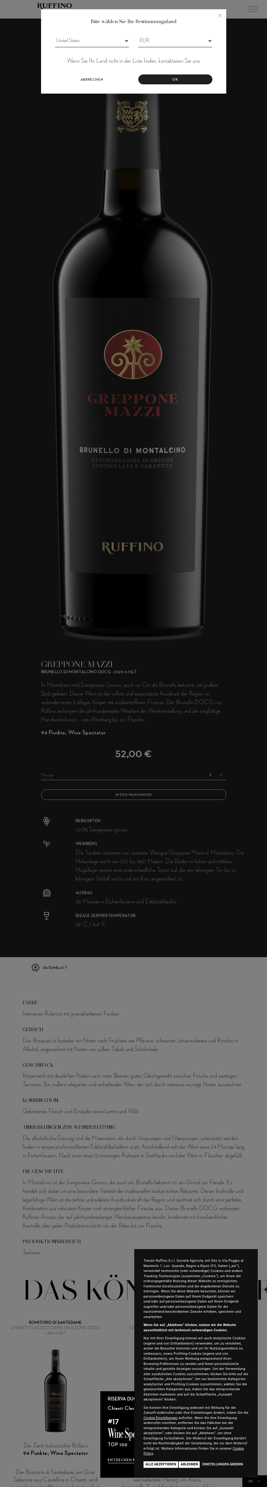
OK (175, 80)
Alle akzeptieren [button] (160, 1464)
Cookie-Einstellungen (161, 1418)
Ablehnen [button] (189, 1464)
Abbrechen (92, 80)
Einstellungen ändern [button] (222, 1464)
